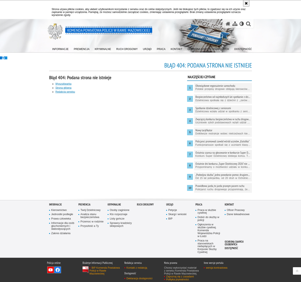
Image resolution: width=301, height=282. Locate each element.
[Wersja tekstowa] (242, 23)
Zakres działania (60, 233)
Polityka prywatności (177, 279)
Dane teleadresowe (238, 214)
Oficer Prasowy (236, 210)
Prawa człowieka (61, 218)
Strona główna (63, 87)
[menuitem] (60, 48)
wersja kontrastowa (216, 267)
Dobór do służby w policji (208, 219)
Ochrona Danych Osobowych (234, 243)
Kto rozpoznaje (118, 214)
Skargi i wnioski (177, 214)
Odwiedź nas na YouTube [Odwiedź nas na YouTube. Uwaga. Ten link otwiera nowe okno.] (50, 270)
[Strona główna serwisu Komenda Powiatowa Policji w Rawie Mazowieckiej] (228, 23)
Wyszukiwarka (63, 83)
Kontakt (229, 204)
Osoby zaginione (119, 210)
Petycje (172, 210)
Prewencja (84, 204)
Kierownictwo (59, 210)
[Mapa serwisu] (234, 23)
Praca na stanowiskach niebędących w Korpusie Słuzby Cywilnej (207, 246)
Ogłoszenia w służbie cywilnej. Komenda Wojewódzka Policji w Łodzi (209, 230)
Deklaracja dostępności (139, 278)
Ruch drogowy (145, 204)
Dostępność (231, 248)
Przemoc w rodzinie (91, 221)
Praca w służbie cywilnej (207, 211)
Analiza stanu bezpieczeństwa (89, 216)
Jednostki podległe (62, 214)
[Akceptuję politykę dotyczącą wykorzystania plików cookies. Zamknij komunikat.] (246, 3)
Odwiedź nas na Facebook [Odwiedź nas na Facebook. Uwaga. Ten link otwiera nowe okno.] (57, 270)
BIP (170, 218)
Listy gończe (117, 218)
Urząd (169, 204)
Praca (198, 204)
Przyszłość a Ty (89, 226)
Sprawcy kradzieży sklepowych (121, 224)
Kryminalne (114, 204)
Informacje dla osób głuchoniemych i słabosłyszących (62, 226)
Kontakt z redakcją (136, 267)
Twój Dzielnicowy (90, 210)
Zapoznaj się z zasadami (180, 276)
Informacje (55, 204)
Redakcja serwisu (65, 91)
